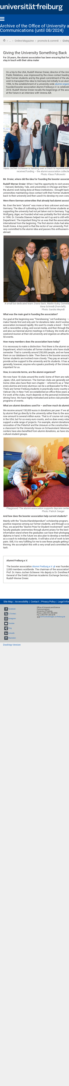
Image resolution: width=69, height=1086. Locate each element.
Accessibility (21, 601)
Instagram (12, 618)
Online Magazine (24, 40)
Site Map (8, 601)
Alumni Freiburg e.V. (42, 566)
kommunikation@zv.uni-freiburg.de (52, 617)
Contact (35, 601)
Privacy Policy (48, 601)
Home (4, 40)
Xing (10, 628)
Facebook (12, 609)
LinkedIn (11, 633)
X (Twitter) (12, 614)
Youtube (11, 623)
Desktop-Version (12, 644)
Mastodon (12, 638)
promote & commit (48, 40)
